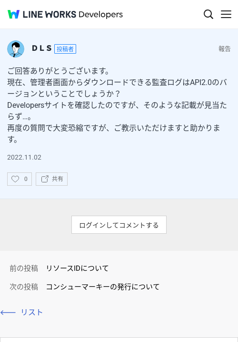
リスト (31, 312)
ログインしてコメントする (119, 225)
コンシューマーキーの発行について (103, 287)
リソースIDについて (77, 268)
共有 (57, 179)
